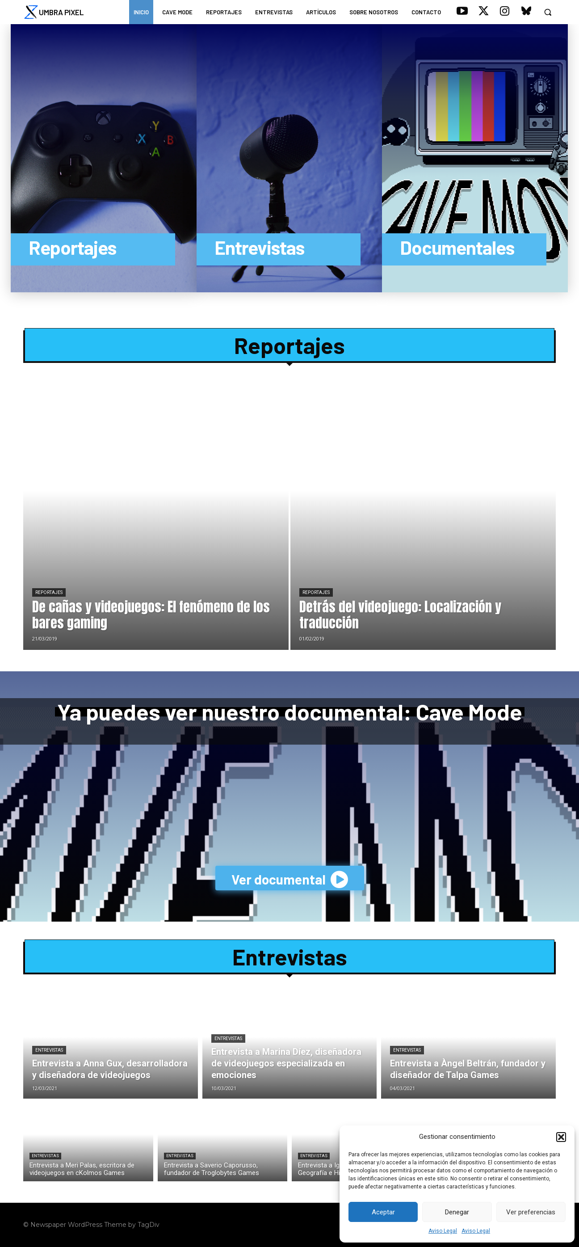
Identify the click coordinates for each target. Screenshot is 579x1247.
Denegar (457, 1212)
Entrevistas (289, 956)
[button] (561, 1137)
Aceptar (383, 1212)
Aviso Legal (442, 1231)
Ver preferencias (530, 1212)
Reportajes (289, 345)
